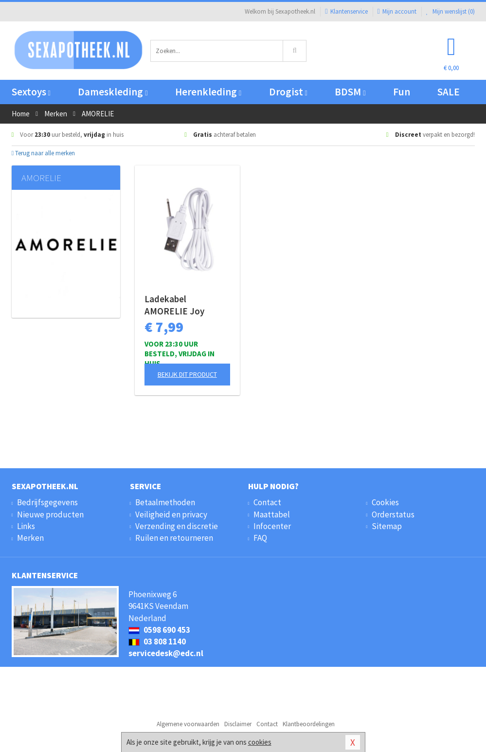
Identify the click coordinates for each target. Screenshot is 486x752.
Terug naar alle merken (43, 153)
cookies (259, 742)
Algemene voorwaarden (188, 724)
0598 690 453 (159, 629)
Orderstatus (393, 514)
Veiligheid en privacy (171, 514)
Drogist (288, 91)
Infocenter (272, 526)
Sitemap (387, 526)
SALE (448, 91)
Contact (267, 502)
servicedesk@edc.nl (165, 653)
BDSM (350, 91)
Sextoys (31, 91)
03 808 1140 (157, 641)
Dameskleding (112, 91)
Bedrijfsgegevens (47, 502)
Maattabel (271, 514)
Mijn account (397, 11)
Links (26, 526)
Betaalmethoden (165, 502)
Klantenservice (346, 11)
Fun (401, 91)
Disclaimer (238, 724)
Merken (30, 537)
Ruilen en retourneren (174, 537)
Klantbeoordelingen (309, 724)
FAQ (260, 537)
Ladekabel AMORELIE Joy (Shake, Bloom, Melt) (187, 305)
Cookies (385, 502)
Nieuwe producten (50, 514)
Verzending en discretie (176, 526)
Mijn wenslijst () (450, 11)
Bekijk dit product (187, 374)
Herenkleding (208, 91)
